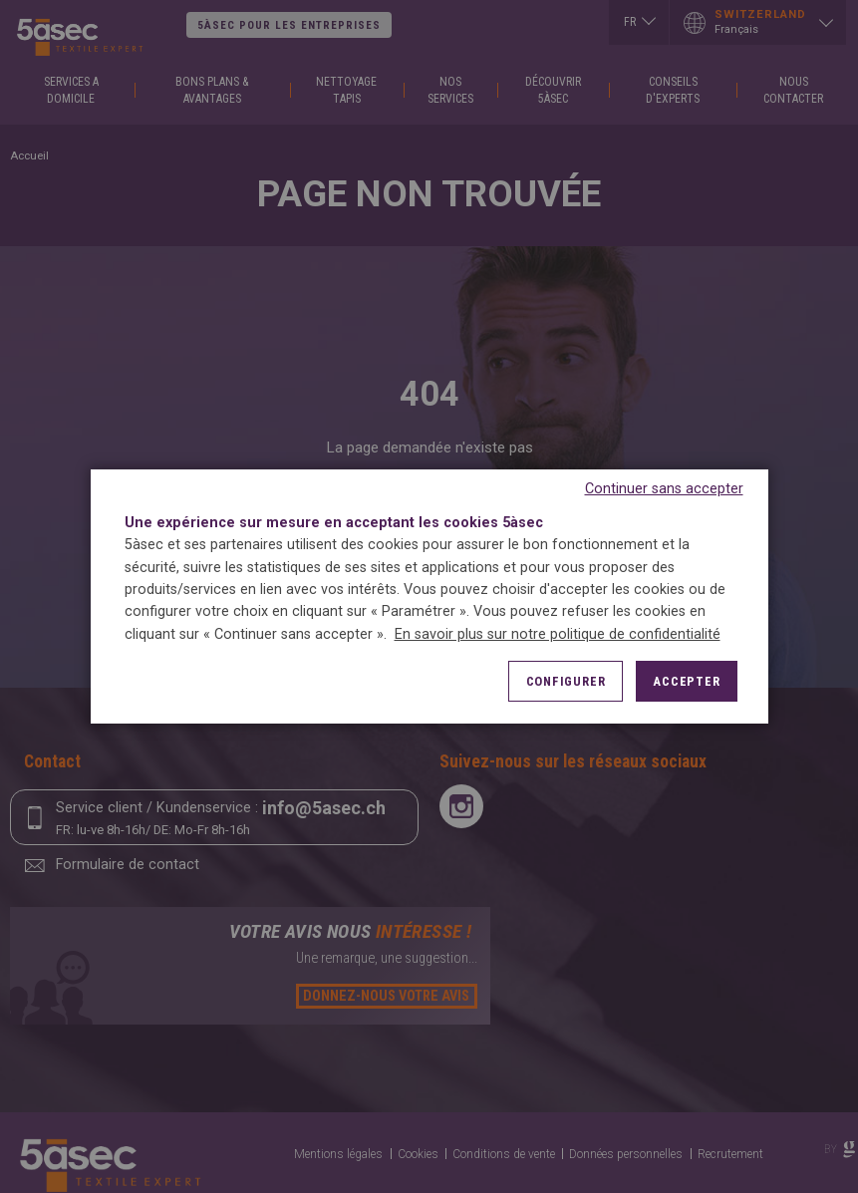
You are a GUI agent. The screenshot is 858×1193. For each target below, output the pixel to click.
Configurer (566, 681)
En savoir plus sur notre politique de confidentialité (557, 634)
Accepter (686, 681)
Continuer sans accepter (664, 488)
